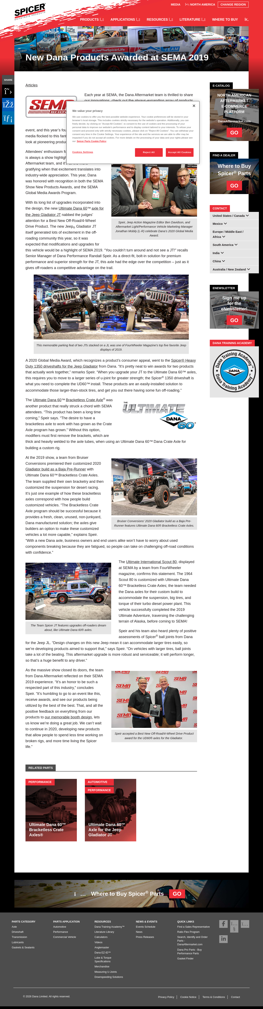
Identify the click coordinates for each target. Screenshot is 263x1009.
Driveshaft (17, 934)
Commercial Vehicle (64, 939)
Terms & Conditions (214, 999)
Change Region (233, 4)
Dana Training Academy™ (110, 929)
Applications (125, 19)
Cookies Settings (82, 152)
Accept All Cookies (179, 152)
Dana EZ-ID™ (103, 955)
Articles (31, 85)
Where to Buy (225, 19)
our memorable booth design (68, 717)
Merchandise (102, 969)
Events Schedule (145, 929)
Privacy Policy (166, 999)
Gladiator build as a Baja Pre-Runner (55, 469)
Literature (192, 19)
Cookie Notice (188, 999)
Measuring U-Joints (106, 974)
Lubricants (18, 944)
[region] (133, 132)
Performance (60, 934)
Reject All (149, 152)
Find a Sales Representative (193, 929)
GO (234, 132)
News (139, 934)
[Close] (193, 105)
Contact (235, 999)
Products (92, 19)
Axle (14, 929)
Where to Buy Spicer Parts (129, 894)
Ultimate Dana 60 (73, 208)
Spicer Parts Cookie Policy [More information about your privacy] (91, 141)
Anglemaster (102, 950)
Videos (98, 944)
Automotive (59, 929)
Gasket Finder (185, 961)
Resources (160, 19)
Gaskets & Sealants (23, 950)
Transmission (19, 939)
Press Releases (145, 939)
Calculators (101, 939)
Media (175, 4)
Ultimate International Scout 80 (151, 562)
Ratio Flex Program (188, 934)
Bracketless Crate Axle (84, 400)
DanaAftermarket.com (234, 121)
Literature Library (104, 934)
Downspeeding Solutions (109, 979)
